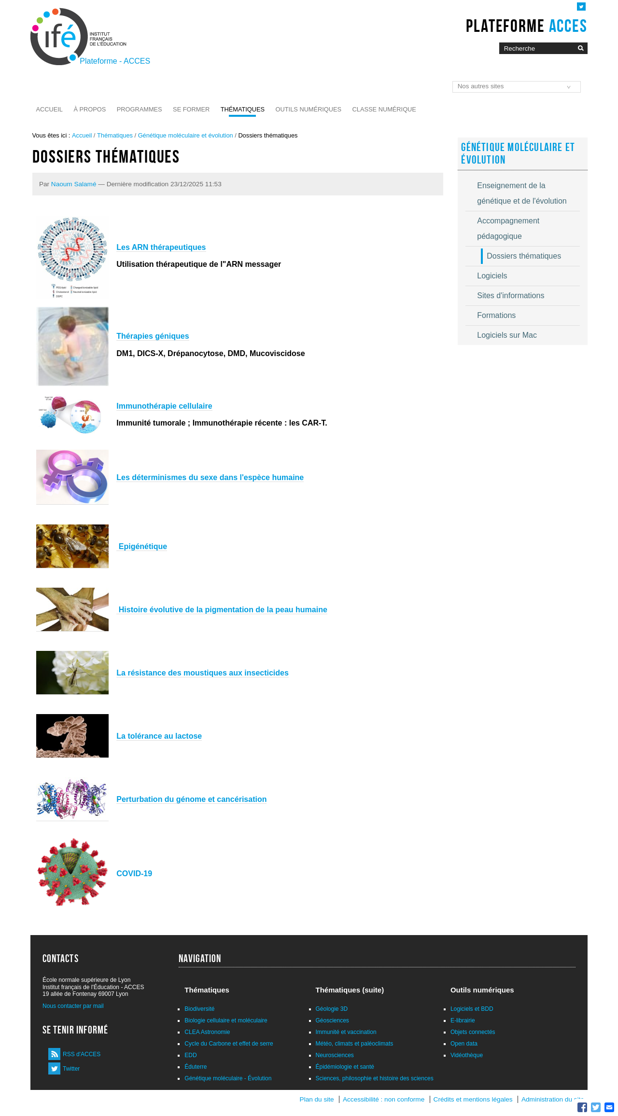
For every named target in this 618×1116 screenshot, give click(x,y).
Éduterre (195, 1066)
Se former (191, 109)
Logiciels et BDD (471, 1009)
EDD (190, 1055)
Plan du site (317, 1099)
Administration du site (552, 1099)
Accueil (49, 109)
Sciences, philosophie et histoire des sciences (375, 1078)
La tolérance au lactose (159, 736)
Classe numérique (384, 109)
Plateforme (526, 25)
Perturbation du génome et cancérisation (191, 799)
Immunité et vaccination (346, 1032)
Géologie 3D (332, 1009)
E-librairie (462, 1020)
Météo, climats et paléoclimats (354, 1043)
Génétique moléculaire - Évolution (227, 1078)
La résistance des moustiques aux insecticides (202, 673)
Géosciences (332, 1020)
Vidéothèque (466, 1055)
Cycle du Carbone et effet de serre (228, 1043)
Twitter (71, 1068)
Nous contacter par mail (73, 1006)
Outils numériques (309, 109)
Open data (464, 1043)
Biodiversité (199, 1009)
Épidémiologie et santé (345, 1066)
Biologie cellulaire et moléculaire (225, 1020)
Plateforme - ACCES (115, 61)
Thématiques (243, 109)
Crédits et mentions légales (473, 1099)
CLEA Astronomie (207, 1032)
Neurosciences (335, 1055)
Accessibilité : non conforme (383, 1099)
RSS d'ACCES (81, 1054)
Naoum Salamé (74, 184)
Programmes (139, 109)
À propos (89, 109)
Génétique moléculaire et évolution (185, 135)
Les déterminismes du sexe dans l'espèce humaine (210, 477)
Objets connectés (472, 1032)
